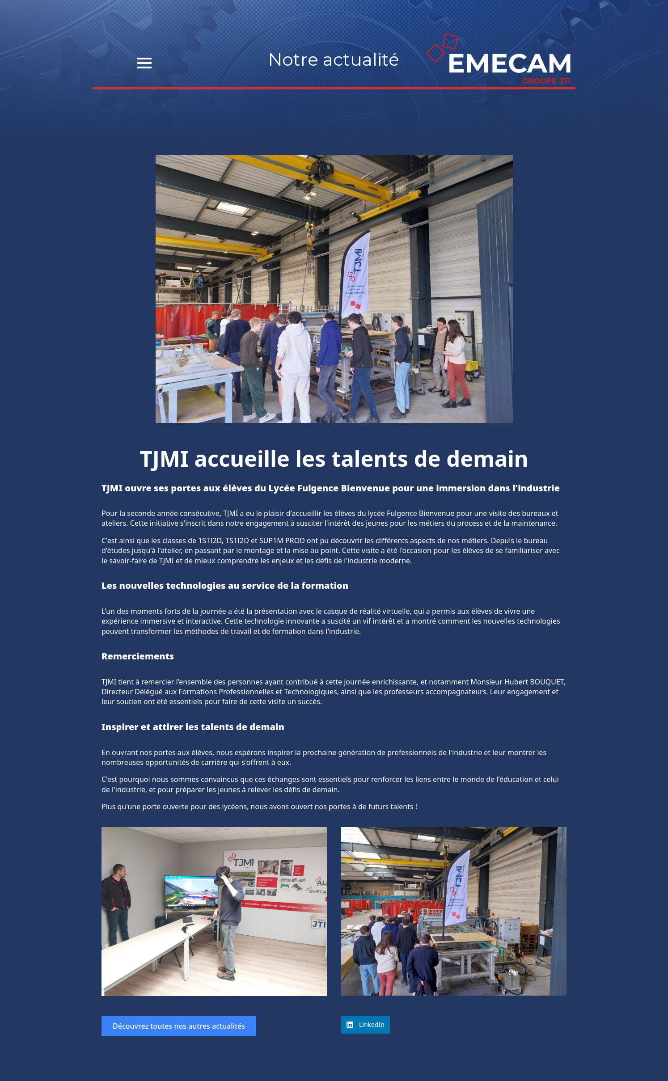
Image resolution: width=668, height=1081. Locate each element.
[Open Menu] (144, 63)
